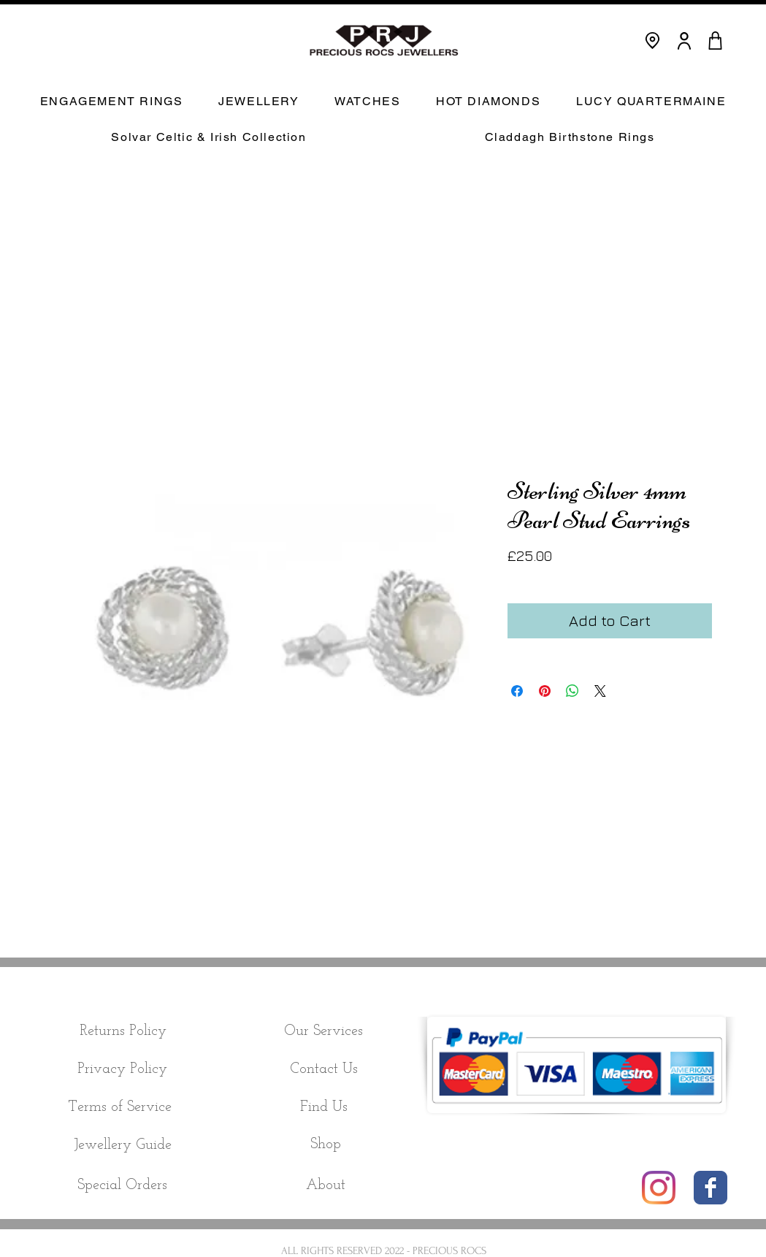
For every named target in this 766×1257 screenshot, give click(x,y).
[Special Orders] (122, 1185)
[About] (326, 1185)
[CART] (716, 40)
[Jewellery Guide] (123, 1145)
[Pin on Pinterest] (545, 691)
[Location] (652, 40)
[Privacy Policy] (122, 1069)
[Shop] (326, 1144)
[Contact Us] (324, 1069)
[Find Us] (324, 1107)
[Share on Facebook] (517, 691)
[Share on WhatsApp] (572, 691)
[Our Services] (324, 1031)
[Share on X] (600, 691)
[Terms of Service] (120, 1107)
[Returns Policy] (123, 1031)
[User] (684, 41)
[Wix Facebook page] (710, 1187)
